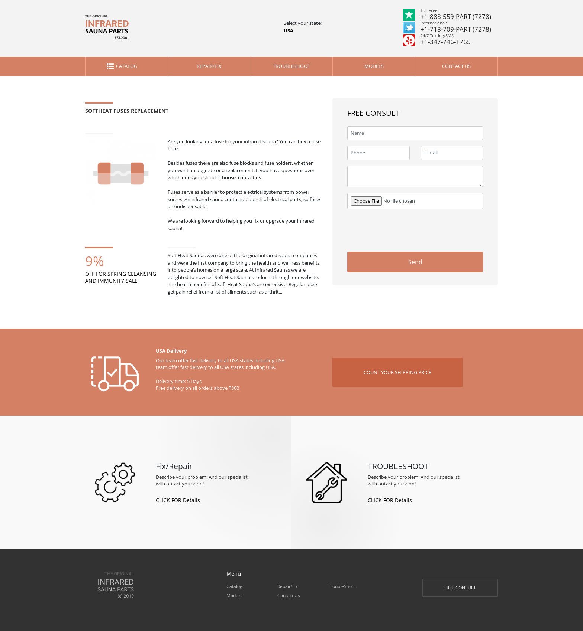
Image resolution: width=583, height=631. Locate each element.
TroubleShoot (291, 66)
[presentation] (426, 229)
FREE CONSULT (460, 588)
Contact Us (456, 66)
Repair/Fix (209, 66)
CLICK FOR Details (178, 500)
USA (288, 30)
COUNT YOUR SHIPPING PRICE (397, 372)
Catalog (126, 66)
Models (374, 66)
